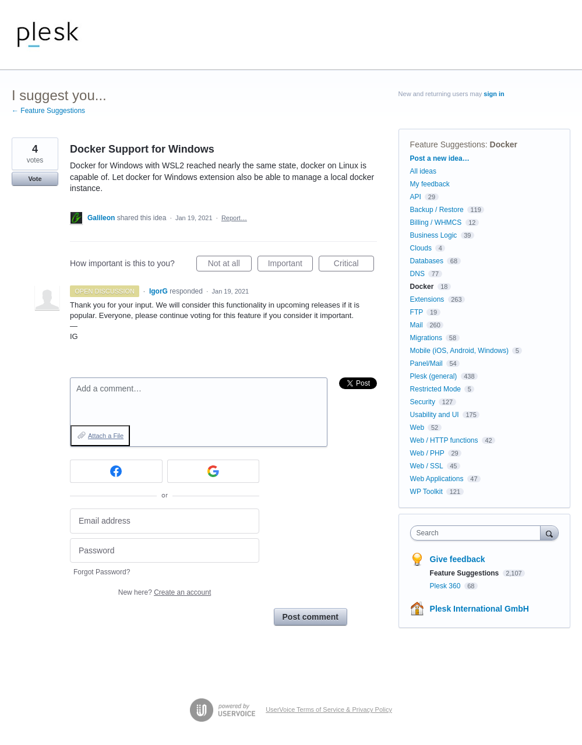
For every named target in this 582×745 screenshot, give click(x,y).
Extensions (427, 299)
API (415, 197)
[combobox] (478, 533)
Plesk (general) (433, 376)
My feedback (430, 184)
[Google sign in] (213, 471)
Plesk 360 (446, 586)
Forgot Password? (101, 572)
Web (417, 427)
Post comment (310, 617)
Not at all (230, 265)
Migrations (426, 338)
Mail (416, 325)
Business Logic (433, 235)
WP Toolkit (426, 492)
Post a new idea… (440, 158)
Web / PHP (427, 453)
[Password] (164, 550)
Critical (354, 265)
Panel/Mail (426, 363)
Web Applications (437, 479)
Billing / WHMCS (436, 222)
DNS (417, 274)
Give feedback (457, 559)
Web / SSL (426, 466)
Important (290, 265)
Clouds (421, 248)
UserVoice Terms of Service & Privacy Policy (329, 709)
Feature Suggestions (447, 144)
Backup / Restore (437, 210)
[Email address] (164, 521)
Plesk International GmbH (479, 608)
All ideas (423, 171)
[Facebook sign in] (116, 471)
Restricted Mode (435, 389)
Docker (503, 144)
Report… (234, 217)
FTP (416, 312)
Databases (426, 261)
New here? (164, 592)
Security (422, 402)
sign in (494, 93)
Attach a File (106, 435)
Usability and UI (434, 415)
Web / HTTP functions (444, 440)
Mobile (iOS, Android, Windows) (459, 351)
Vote (34, 178)
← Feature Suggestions (48, 111)
